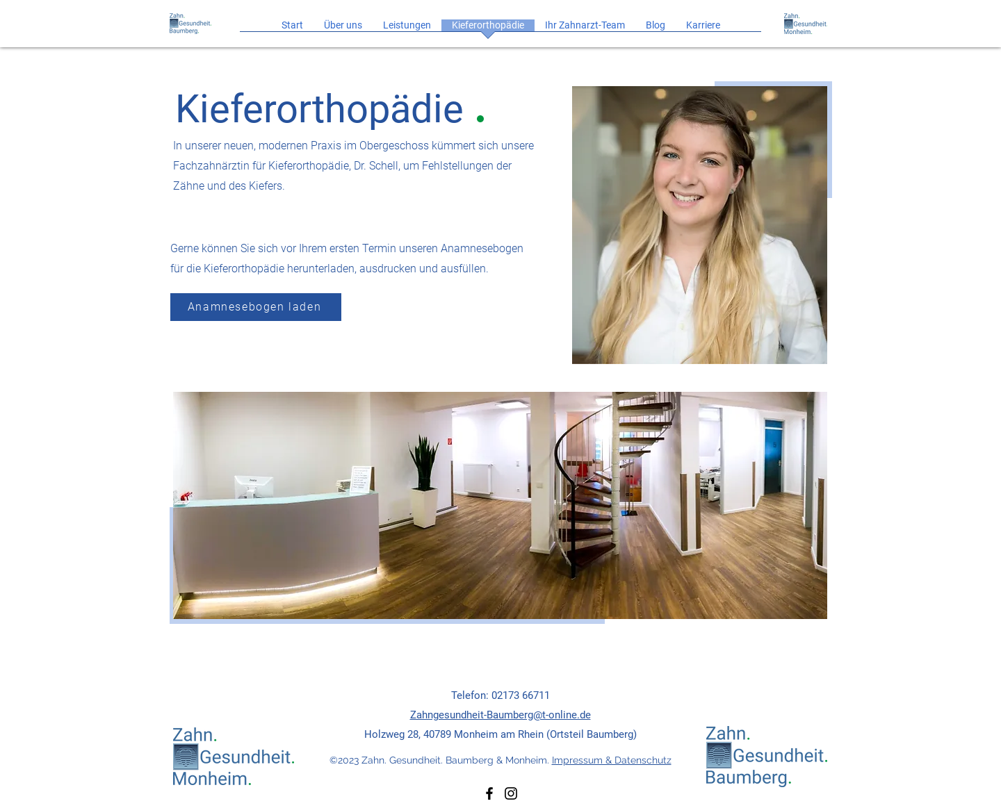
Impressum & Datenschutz (612, 760)
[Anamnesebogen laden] (255, 307)
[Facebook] (489, 793)
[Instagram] (511, 793)
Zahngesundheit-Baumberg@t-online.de (500, 715)
